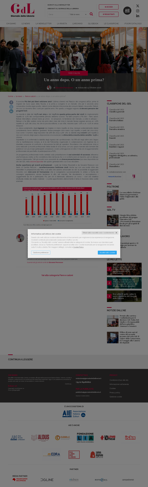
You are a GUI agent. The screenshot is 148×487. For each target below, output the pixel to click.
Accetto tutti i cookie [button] (107, 252)
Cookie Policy (78, 247)
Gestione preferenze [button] (40, 252)
